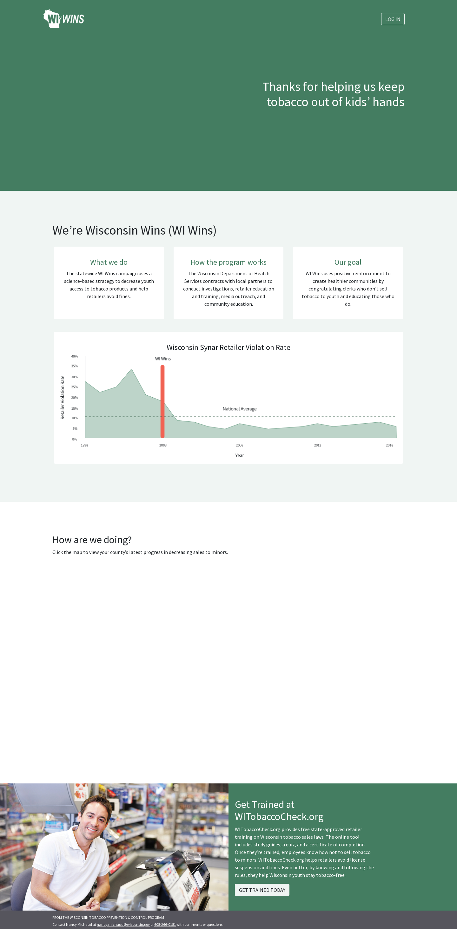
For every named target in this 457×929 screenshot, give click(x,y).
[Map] (138, 656)
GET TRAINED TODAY (262, 890)
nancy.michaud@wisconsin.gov (123, 924)
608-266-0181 (165, 924)
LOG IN (393, 19)
